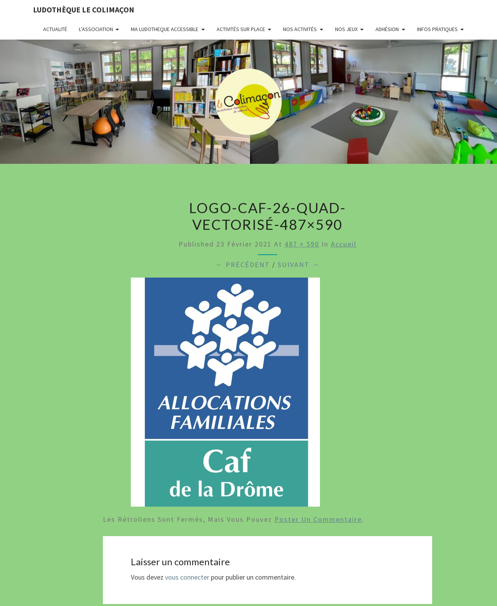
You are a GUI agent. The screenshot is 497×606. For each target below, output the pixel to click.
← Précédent (242, 264)
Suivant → (299, 264)
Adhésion (387, 29)
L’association (96, 29)
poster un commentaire (318, 519)
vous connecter (187, 577)
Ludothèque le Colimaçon (83, 9)
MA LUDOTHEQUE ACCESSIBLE (164, 29)
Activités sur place (241, 29)
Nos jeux (346, 29)
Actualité (55, 29)
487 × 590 (302, 244)
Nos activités (300, 29)
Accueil (343, 244)
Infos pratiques (437, 29)
